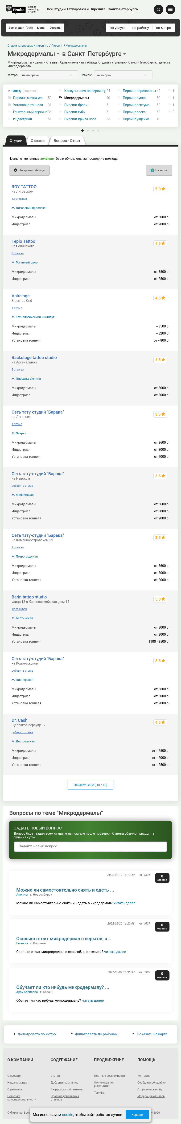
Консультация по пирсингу (85, 91)
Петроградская (27, 556)
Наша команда (17, 1082)
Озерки (21, 433)
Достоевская (25, 741)
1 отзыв (17, 308)
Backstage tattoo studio (34, 357)
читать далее (124, 903)
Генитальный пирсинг (30, 112)
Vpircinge (20, 295)
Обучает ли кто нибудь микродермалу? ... (62, 987)
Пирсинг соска (134, 112)
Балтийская (24, 618)
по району (140, 28)
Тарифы (99, 1092)
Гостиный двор (26, 262)
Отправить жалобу (149, 1089)
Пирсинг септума (136, 105)
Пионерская (24, 680)
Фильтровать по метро (35, 1034)
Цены (41, 27)
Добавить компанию (64, 1082)
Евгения (22, 943)
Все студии (20, 27)
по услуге (117, 28)
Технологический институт (35, 317)
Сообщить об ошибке (151, 1082)
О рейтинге (14, 1089)
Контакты (143, 1075)
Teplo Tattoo (23, 241)
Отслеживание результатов (104, 1084)
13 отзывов (19, 198)
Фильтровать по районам (94, 1034)
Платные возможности (109, 1075)
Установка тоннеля (28, 105)
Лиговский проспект (30, 208)
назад (24, 91)
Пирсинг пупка (134, 98)
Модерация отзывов (151, 1096)
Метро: (13, 75)
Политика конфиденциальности (21, 1098)
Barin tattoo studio (29, 596)
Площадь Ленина (28, 378)
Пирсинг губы (75, 112)
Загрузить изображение (66, 1089)
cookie (67, 1114)
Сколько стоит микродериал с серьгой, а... (63, 938)
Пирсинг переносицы (139, 91)
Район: (87, 75)
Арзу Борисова (27, 992)
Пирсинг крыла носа (80, 119)
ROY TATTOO (24, 186)
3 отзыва (18, 253)
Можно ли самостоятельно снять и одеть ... (65, 890)
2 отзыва (18, 369)
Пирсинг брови (75, 105)
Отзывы (55, 27)
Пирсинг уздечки (136, 119)
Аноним (22, 894)
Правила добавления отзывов (65, 1098)
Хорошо (137, 1114)
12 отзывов (19, 609)
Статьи (55, 1075)
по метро (163, 28)
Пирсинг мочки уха (28, 98)
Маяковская (24, 495)
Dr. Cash (19, 720)
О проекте (14, 1075)
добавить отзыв (22, 485)
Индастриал (22, 119)
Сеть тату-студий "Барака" (38, 412)
